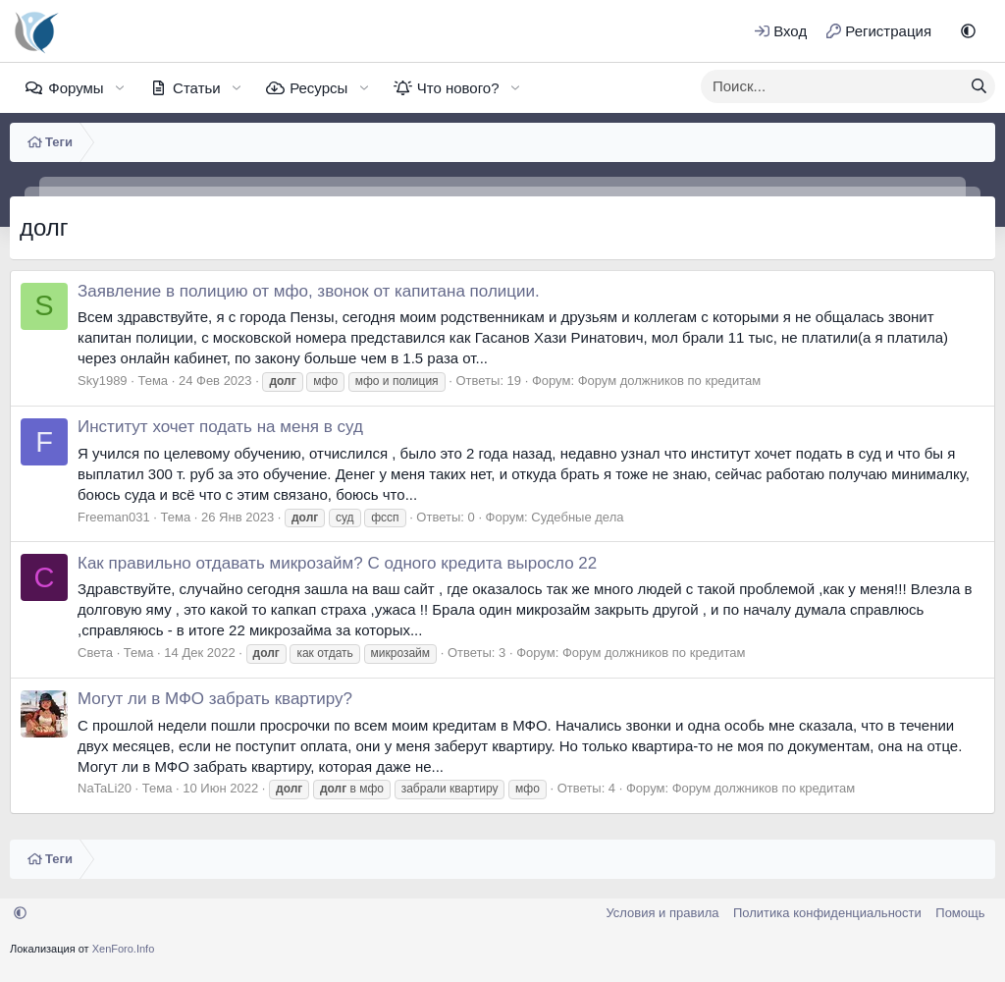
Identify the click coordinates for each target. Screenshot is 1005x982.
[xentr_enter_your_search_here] (832, 86)
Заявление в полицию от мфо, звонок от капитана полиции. (309, 291)
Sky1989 (103, 380)
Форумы (75, 88)
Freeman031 (114, 517)
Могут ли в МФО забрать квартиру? (215, 698)
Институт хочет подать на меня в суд (220, 426)
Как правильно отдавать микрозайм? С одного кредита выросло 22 (337, 563)
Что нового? (458, 88)
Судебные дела (577, 517)
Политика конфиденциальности (827, 912)
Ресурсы (318, 88)
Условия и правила (662, 912)
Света (95, 652)
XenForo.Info (123, 949)
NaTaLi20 (105, 788)
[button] (968, 31)
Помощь (959, 912)
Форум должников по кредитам (670, 380)
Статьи (197, 88)
